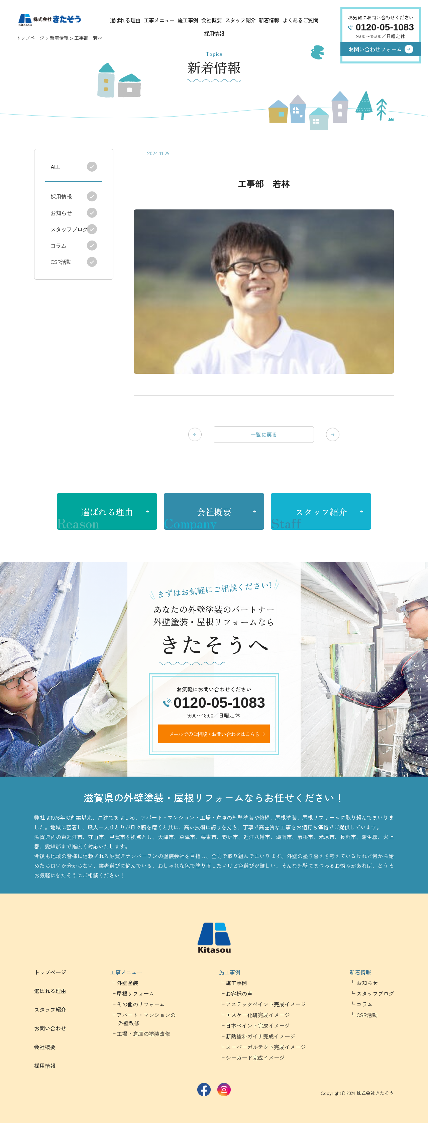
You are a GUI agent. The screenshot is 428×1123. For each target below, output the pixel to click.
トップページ (30, 37)
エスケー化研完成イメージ (258, 1015)
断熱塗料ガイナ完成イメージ (260, 1036)
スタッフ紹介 (240, 20)
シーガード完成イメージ (255, 1058)
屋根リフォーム (135, 993)
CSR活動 (62, 262)
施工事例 (188, 20)
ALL (55, 167)
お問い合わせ (50, 1028)
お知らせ (62, 212)
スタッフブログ (70, 229)
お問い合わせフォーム (375, 49)
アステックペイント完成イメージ (266, 1004)
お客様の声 (239, 993)
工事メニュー (159, 20)
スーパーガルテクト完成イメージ (266, 1047)
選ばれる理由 (125, 20)
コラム (60, 245)
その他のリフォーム (141, 1004)
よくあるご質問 (300, 20)
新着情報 (269, 20)
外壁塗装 (127, 983)
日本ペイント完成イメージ (258, 1025)
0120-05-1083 (385, 27)
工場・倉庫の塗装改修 (143, 1033)
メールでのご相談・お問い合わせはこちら (214, 734)
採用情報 (214, 33)
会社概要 (211, 20)
